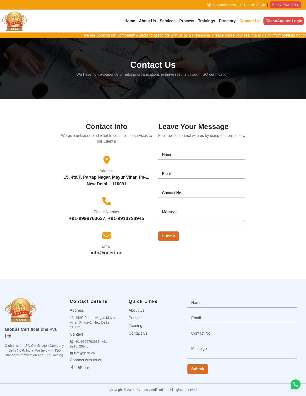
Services (167, 21)
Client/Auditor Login (283, 21)
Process (186, 21)
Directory (227, 21)
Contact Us (250, 21)
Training (135, 326)
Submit (168, 236)
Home (130, 21)
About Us (147, 21)
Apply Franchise (285, 5)
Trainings (206, 21)
